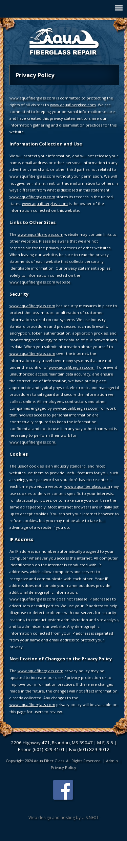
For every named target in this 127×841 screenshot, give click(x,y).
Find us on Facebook (63, 790)
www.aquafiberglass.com (32, 97)
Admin (112, 760)
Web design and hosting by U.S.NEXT (63, 817)
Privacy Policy (63, 767)
